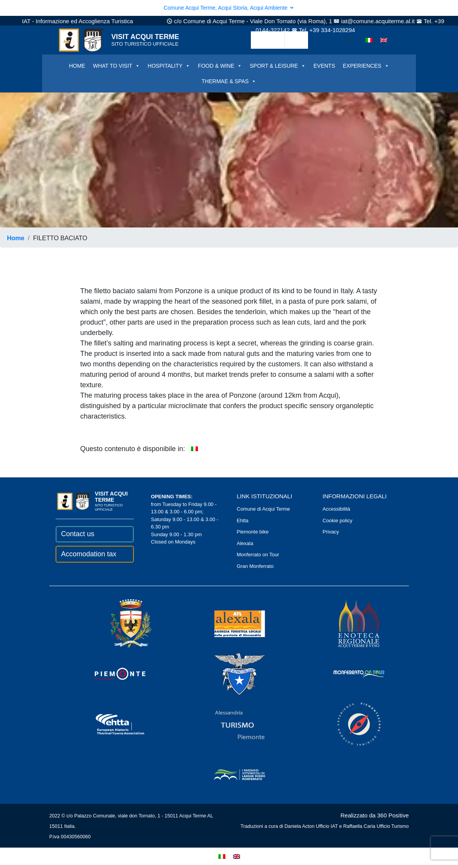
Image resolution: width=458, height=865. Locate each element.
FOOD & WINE (220, 66)
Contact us (77, 534)
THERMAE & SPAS (229, 81)
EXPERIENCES (366, 66)
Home (15, 237)
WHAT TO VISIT (116, 66)
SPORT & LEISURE (278, 66)
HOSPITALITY (169, 66)
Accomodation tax (88, 554)
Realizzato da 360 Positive (375, 815)
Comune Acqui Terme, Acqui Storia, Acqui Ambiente (228, 8)
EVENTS (324, 66)
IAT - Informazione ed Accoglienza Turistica (77, 21)
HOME (77, 66)
